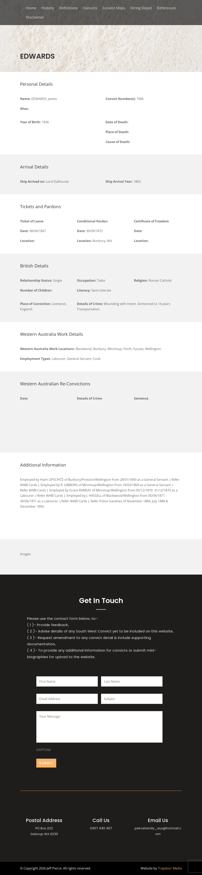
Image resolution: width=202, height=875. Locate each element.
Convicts (90, 8)
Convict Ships (113, 8)
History (47, 8)
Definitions (68, 8)
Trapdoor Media (170, 868)
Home (31, 8)
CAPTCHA (43, 750)
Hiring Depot (141, 8)
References (166, 8)
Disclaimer (35, 18)
